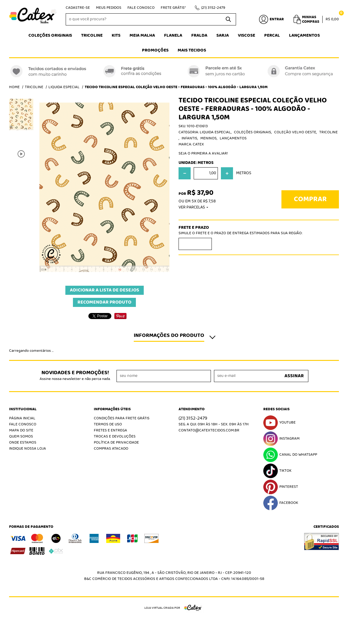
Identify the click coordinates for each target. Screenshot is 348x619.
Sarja (222, 35)
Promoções (155, 50)
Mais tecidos (192, 50)
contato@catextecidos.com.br (209, 430)
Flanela (173, 35)
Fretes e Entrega (110, 430)
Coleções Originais (50, 35)
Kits (116, 35)
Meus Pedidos (108, 8)
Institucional (23, 409)
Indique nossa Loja (27, 448)
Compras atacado (111, 448)
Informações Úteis (112, 409)
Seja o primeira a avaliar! (203, 153)
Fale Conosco (141, 8)
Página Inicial (22, 418)
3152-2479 (213, 8)
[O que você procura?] (228, 19)
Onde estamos (22, 442)
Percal (272, 35)
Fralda (199, 35)
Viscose (246, 35)
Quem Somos (21, 436)
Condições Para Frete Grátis (121, 418)
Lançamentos (304, 35)
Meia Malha (142, 35)
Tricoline (92, 35)
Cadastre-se (78, 8)
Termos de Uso (108, 424)
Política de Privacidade (116, 442)
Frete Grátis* (173, 8)
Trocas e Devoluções (115, 436)
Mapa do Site (21, 430)
